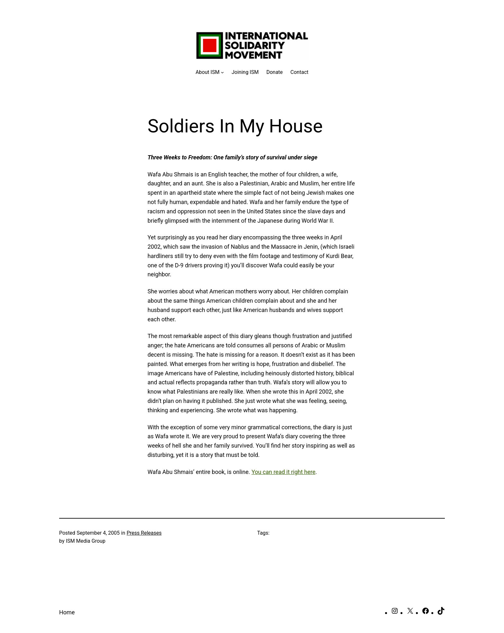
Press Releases (144, 533)
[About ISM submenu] (210, 72)
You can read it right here (283, 471)
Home (67, 612)
